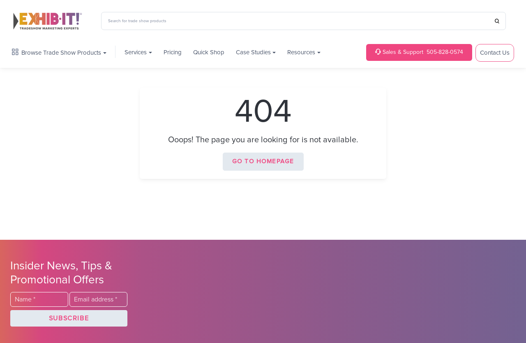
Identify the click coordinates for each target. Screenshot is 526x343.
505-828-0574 (419, 52)
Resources (301, 52)
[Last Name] (39, 299)
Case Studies (253, 52)
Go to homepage (263, 161)
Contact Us (495, 53)
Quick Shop (208, 52)
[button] (68, 318)
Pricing (173, 52)
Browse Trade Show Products (56, 52)
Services (136, 52)
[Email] (98, 299)
